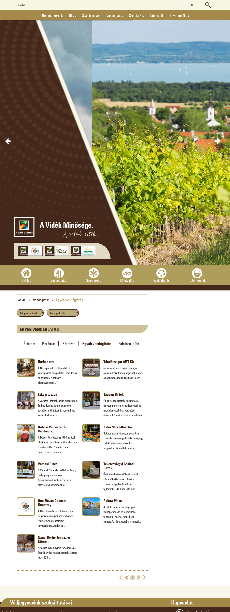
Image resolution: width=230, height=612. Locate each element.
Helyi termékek (179, 15)
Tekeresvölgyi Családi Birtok (118, 465)
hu (191, 5)
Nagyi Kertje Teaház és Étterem (54, 539)
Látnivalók (157, 15)
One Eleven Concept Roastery (52, 502)
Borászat (48, 343)
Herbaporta (46, 361)
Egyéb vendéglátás (69, 299)
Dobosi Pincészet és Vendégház (52, 429)
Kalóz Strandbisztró (117, 427)
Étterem (29, 343)
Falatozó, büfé (129, 343)
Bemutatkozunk (52, 15)
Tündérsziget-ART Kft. (119, 361)
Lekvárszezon (47, 394)
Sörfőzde (68, 343)
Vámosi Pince (47, 463)
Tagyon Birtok (113, 394)
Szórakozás (136, 15)
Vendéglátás (114, 15)
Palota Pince (112, 500)
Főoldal (21, 5)
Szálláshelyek (91, 15)
